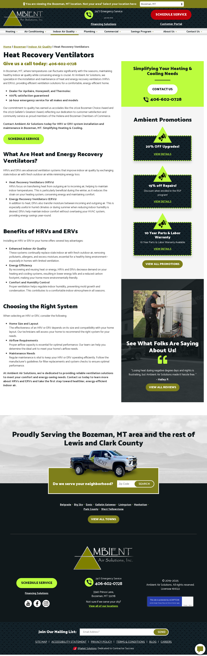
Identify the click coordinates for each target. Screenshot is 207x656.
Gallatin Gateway (105, 507)
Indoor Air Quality (40, 46)
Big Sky (77, 507)
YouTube (28, 606)
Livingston (126, 507)
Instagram (46, 606)
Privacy (185, 607)
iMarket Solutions (87, 650)
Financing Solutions (103, 24)
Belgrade (63, 507)
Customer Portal (171, 23)
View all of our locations (103, 608)
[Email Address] (124, 634)
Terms (190, 607)
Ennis (87, 507)
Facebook (37, 606)
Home (7, 46)
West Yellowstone (113, 512)
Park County (90, 512)
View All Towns (103, 522)
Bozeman (20, 46)
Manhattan (143, 507)
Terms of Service (172, 605)
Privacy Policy (161, 605)
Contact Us (162, 89)
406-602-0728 (108, 16)
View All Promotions (163, 267)
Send (161, 634)
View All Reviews (162, 390)
